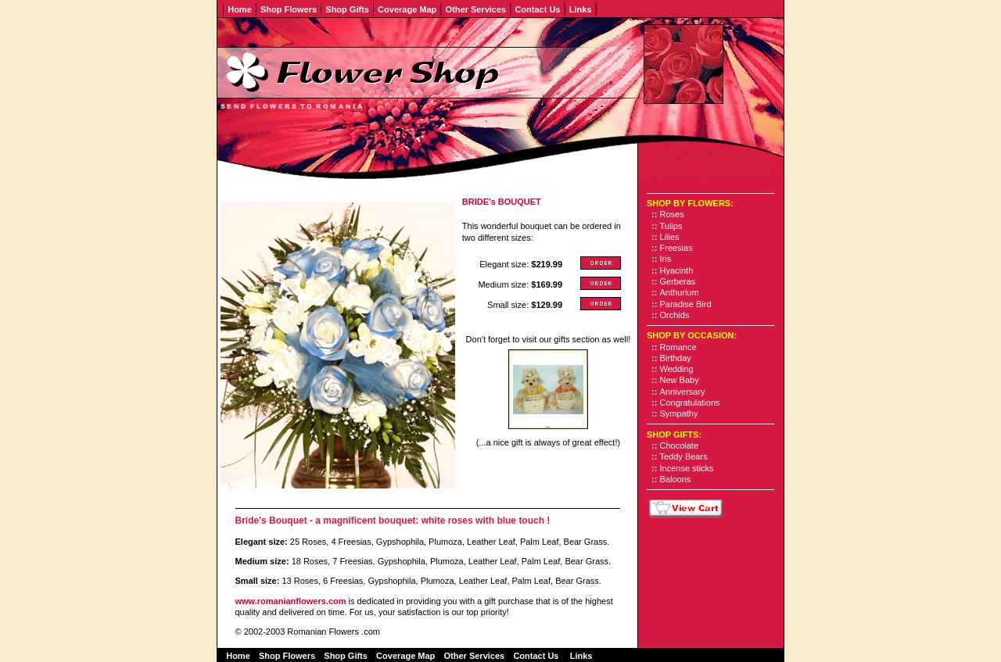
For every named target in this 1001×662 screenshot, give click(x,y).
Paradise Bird (686, 304)
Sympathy (679, 413)
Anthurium (679, 292)
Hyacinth (677, 270)
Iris (666, 258)
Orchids (675, 315)
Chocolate (679, 445)
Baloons (675, 479)
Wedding (677, 369)
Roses (672, 214)
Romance (678, 347)
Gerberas (678, 281)
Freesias (676, 247)
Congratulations (690, 402)
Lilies (670, 237)
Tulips (671, 226)
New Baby (679, 380)
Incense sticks (687, 468)
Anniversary (682, 391)
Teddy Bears (684, 456)
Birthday (675, 358)
